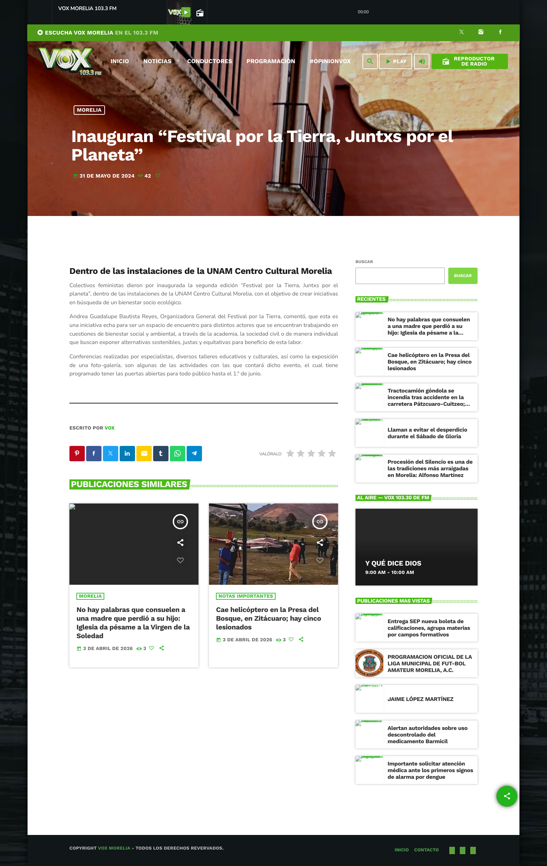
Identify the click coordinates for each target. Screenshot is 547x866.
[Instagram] (481, 32)
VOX (110, 428)
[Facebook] (500, 32)
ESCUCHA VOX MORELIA (97, 33)
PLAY (395, 61)
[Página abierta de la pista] (199, 12)
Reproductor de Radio (468, 61)
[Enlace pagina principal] (69, 61)
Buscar (364, 261)
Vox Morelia (114, 848)
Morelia (89, 110)
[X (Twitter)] (461, 32)
